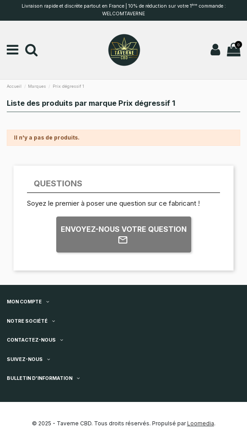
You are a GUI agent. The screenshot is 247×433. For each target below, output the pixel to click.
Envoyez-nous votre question (124, 235)
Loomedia (200, 423)
